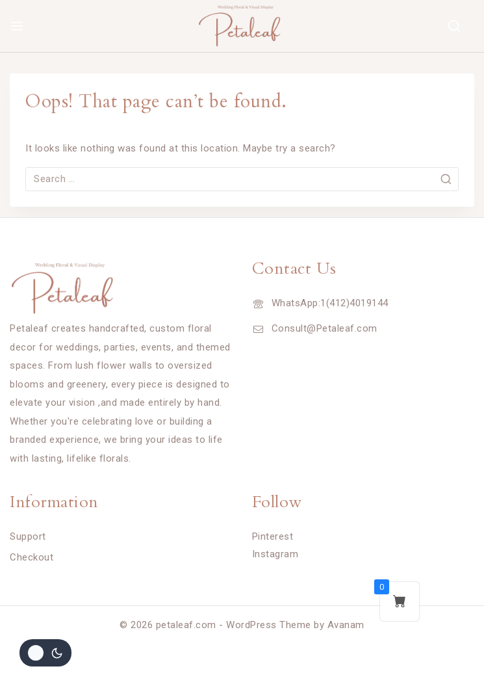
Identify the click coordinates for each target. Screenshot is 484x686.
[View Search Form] (454, 26)
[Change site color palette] (45, 652)
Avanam (345, 625)
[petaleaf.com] (242, 26)
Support (28, 536)
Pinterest (273, 536)
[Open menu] (17, 26)
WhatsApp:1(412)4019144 (330, 303)
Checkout (31, 557)
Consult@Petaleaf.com (324, 328)
